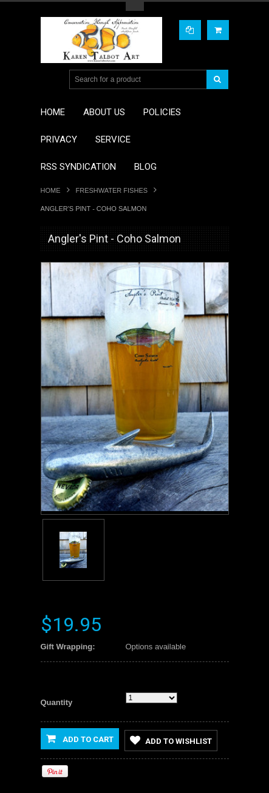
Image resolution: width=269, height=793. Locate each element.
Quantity (57, 702)
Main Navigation (51, 79)
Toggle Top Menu (135, 6)
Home (51, 190)
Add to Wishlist (171, 740)
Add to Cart (80, 738)
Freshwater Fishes (112, 190)
